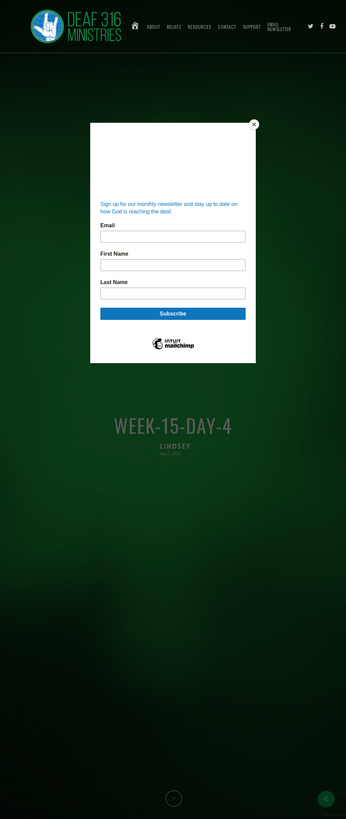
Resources (199, 26)
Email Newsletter (279, 26)
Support (252, 26)
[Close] (254, 124)
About (153, 26)
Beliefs (174, 26)
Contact (227, 26)
